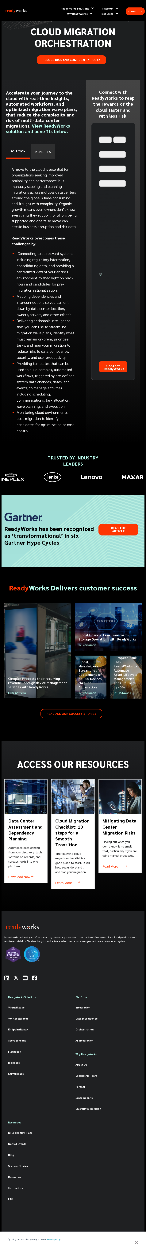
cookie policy (53, 1239)
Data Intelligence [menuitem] (86, 1018)
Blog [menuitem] (11, 1154)
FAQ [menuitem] (10, 1199)
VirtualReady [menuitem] (16, 1007)
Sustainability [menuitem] (84, 1097)
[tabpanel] (44, 301)
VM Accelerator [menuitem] (18, 1018)
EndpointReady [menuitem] (18, 1029)
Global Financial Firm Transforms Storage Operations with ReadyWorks (107, 637)
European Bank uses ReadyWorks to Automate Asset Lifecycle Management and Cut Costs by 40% (125, 672)
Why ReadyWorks (77, 13)
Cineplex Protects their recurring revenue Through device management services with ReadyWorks (37, 682)
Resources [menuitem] (14, 1122)
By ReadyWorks (17, 692)
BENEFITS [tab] (43, 151)
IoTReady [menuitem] (14, 1062)
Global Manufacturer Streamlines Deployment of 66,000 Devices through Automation (90, 674)
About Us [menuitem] (81, 1064)
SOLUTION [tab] (17, 151)
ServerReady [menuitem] (16, 1073)
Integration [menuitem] (82, 1007)
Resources (107, 13)
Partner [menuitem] (80, 1086)
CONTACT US (135, 11)
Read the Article (118, 529)
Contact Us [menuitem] (15, 1188)
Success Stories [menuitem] (18, 1166)
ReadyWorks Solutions (75, 8)
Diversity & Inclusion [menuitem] (88, 1108)
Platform (107, 8)
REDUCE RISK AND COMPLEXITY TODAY (71, 60)
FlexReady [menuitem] (14, 1051)
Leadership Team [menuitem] (86, 1075)
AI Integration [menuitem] (84, 1040)
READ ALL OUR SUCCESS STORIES (71, 714)
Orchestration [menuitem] (84, 1029)
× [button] (136, 1242)
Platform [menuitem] (81, 997)
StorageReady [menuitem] (17, 1040)
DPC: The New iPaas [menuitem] (20, 1132)
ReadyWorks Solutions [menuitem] (22, 997)
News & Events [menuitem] (17, 1143)
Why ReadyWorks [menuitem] (86, 1054)
